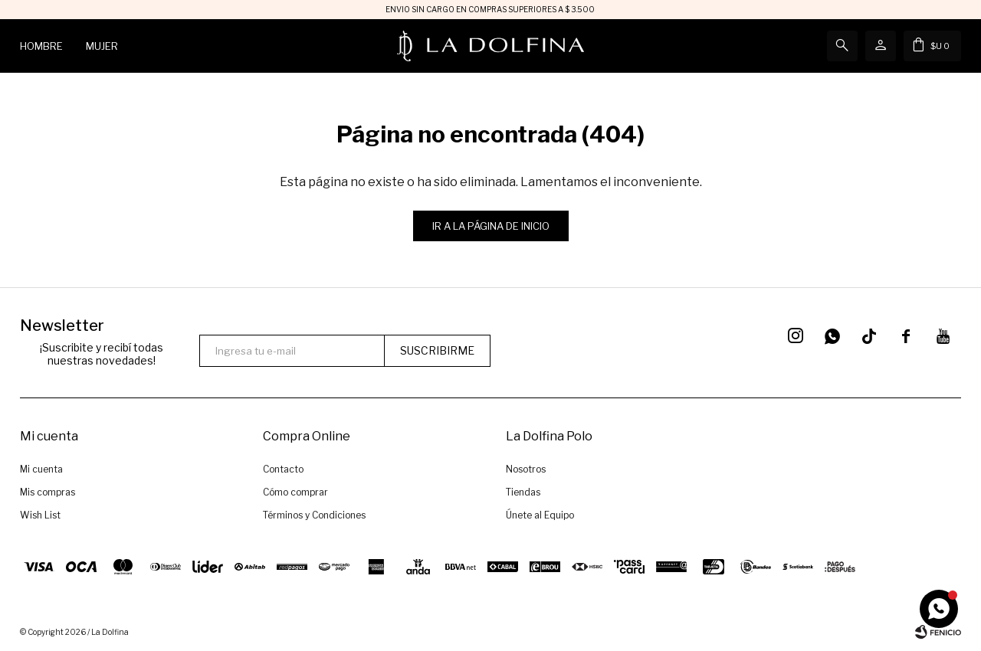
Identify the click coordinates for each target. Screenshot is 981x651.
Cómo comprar (295, 492)
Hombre (41, 46)
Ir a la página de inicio (491, 226)
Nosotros (526, 469)
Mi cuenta (41, 469)
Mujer (102, 46)
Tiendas (523, 492)
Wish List (40, 515)
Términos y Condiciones (314, 515)
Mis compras (47, 492)
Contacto (283, 469)
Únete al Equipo (540, 515)
